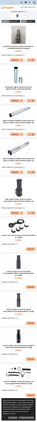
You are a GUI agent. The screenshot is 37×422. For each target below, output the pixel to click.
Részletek (15, 60)
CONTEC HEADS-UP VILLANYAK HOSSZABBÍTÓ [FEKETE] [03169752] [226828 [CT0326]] (18, 346)
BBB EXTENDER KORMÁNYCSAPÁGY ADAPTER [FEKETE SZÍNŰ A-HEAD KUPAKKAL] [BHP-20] (18, 122)
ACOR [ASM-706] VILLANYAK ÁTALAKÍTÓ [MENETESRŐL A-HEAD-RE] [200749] (18, 88)
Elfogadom (13, 418)
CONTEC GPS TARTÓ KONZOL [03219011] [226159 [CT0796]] (19, 236)
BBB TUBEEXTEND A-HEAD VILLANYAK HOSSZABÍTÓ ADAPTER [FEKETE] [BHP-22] (18, 200)
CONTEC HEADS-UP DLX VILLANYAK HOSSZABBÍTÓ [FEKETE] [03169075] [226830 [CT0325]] (18, 273)
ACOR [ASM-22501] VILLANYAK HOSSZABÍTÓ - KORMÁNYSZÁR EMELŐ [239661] (18, 47)
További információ (26, 418)
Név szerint (13, 21)
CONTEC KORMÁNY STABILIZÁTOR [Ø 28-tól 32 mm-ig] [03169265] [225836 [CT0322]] (18, 382)
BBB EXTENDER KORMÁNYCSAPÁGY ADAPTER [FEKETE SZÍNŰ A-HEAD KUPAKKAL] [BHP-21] (18, 160)
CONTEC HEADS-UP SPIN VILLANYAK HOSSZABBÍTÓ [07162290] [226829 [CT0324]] (18, 310)
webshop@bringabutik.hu (28, 7)
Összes (30, 21)
